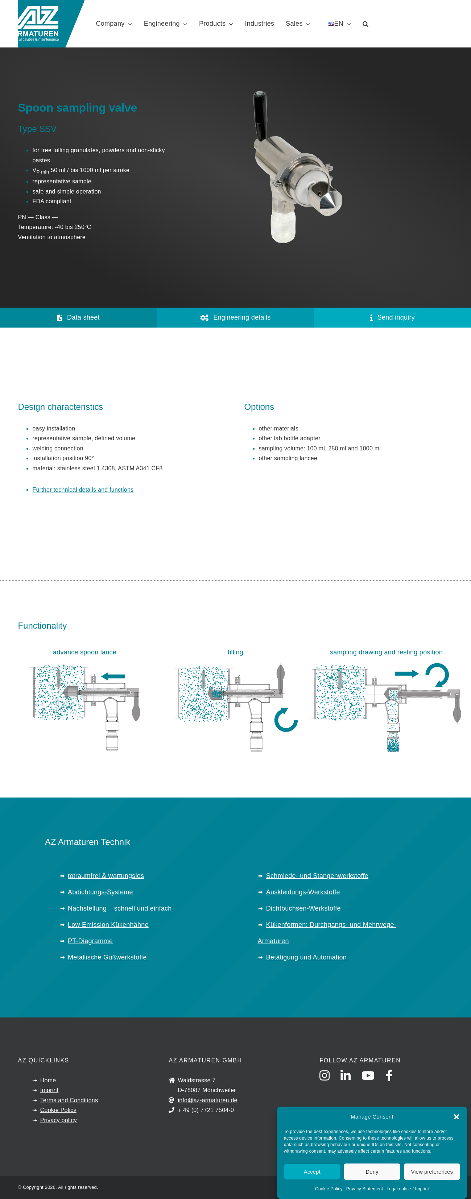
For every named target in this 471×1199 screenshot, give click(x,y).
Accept (312, 1172)
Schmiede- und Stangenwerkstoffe (317, 875)
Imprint (49, 1090)
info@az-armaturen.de (207, 1100)
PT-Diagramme (90, 941)
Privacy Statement (364, 1188)
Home (48, 1080)
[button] (456, 1116)
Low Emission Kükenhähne (108, 924)
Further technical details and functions (82, 490)
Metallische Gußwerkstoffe (107, 957)
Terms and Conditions (69, 1100)
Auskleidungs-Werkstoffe (303, 892)
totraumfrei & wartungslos (106, 875)
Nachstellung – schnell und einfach (120, 908)
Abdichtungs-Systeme (100, 892)
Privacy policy (58, 1120)
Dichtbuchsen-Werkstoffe (303, 908)
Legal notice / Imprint (408, 1188)
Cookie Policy (329, 1188)
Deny (371, 1172)
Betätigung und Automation (306, 957)
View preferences (432, 1172)
